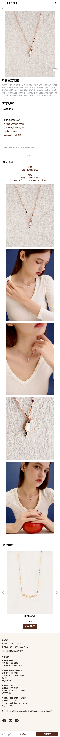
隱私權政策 (34, 711)
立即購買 (47, 734)
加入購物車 (23, 734)
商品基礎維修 (24, 711)
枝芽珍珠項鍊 (30, 616)
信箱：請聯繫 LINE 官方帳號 (12, 651)
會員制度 (5, 711)
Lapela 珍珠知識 (46, 711)
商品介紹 (30, 155)
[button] (56, 592)
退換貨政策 (14, 711)
